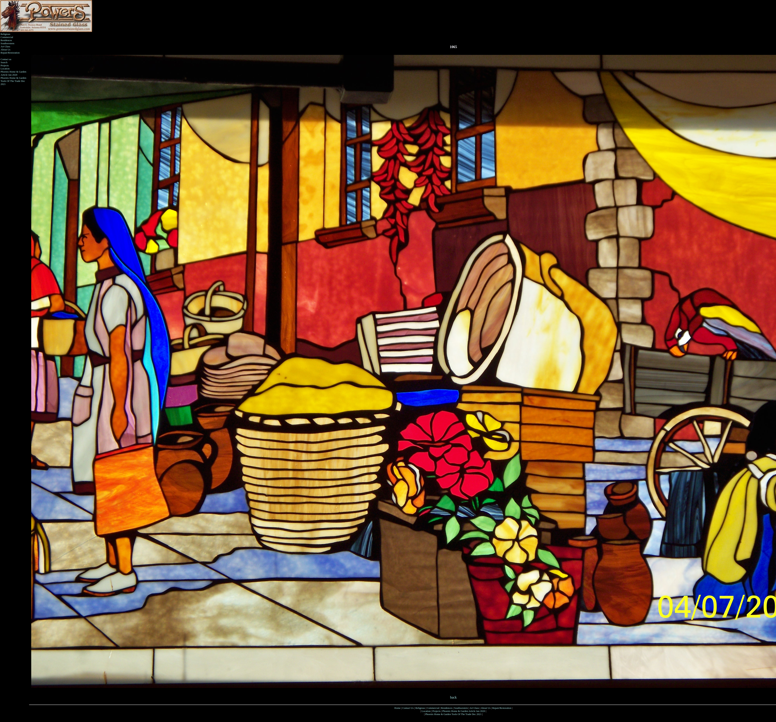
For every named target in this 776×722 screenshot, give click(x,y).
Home (397, 707)
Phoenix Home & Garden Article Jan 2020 (13, 73)
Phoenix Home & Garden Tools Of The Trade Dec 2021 (13, 81)
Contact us (6, 59)
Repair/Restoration (10, 52)
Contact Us (408, 707)
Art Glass (5, 46)
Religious (5, 34)
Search (4, 62)
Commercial (7, 37)
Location (5, 68)
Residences (6, 40)
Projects (5, 65)
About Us (5, 49)
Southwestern (7, 43)
